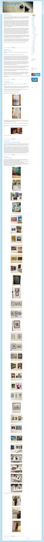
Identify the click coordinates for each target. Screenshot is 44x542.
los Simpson (18, 16)
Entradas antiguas (27, 538)
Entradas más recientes (6, 538)
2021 (32, 23)
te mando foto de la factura (8, 82)
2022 (32, 22)
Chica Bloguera (12, 3)
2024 (32, 20)
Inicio (17, 538)
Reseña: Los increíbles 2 (8, 50)
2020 (32, 24)
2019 (32, 25)
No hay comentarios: (8, 47)
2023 (32, 21)
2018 (32, 26)
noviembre (34, 28)
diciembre (34, 27)
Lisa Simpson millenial (8, 15)
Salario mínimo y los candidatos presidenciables (12, 142)
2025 (32, 19)
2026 (32, 18)
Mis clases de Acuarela (8, 157)
